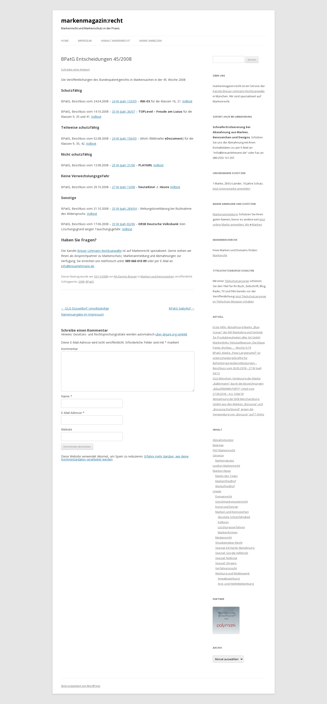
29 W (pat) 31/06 (123, 165)
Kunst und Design (226, 507)
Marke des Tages (226, 476)
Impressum (85, 41)
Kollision (223, 522)
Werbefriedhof (225, 486)
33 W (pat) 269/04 (124, 209)
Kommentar (69, 349)
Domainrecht (223, 496)
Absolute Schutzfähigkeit (234, 517)
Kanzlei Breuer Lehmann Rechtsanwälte (239, 91)
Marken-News (222, 471)
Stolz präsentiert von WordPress (80, 686)
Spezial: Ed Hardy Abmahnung (234, 548)
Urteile (217, 491)
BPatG (90, 281)
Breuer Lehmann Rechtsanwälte (99, 251)
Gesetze (218, 455)
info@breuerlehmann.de (77, 266)
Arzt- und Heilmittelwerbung (236, 584)
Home (65, 41)
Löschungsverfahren (231, 527)
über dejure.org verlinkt (171, 334)
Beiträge (218, 445)
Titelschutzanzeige (237, 281)
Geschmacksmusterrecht (231, 501)
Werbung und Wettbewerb (232, 573)
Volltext (187, 101)
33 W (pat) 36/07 (123, 111)
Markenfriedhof (225, 481)
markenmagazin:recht (92, 20)
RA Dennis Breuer (125, 276)
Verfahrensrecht (226, 568)
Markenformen (228, 532)
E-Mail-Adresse (72, 413)
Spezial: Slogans (226, 563)
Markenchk (220, 255)
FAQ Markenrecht (224, 450)
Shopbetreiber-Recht (228, 543)
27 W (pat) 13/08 (123, 187)
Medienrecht (223, 537)
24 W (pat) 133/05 (124, 101)
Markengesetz (224, 460)
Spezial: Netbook (226, 558)
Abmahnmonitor (223, 440)
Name (66, 396)
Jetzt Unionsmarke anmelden (231, 188)
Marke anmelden (150, 41)
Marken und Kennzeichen (157, 276)
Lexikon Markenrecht (226, 466)
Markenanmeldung (225, 214)
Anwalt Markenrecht (115, 41)
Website (66, 429)
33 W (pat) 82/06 (123, 224)
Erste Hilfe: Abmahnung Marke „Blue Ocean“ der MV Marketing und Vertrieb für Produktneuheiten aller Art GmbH (238, 332)
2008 (81, 281)
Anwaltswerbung (229, 578)
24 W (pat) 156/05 (124, 138)
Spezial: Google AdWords (231, 553)
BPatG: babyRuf (181, 308)
